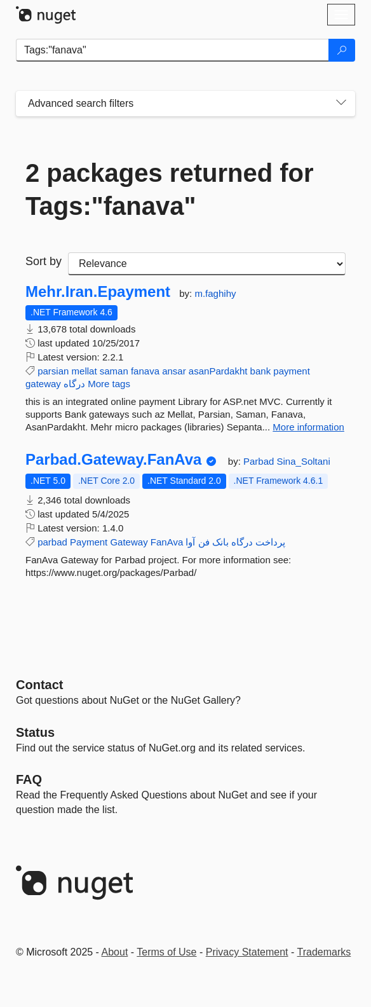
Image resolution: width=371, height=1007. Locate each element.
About (115, 952)
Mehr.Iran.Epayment (97, 292)
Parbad (260, 461)
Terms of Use (166, 952)
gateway (43, 383)
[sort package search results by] (207, 263)
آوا (190, 542)
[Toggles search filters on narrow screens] (341, 103)
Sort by (43, 261)
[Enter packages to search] (172, 50)
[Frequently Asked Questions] (29, 779)
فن (204, 542)
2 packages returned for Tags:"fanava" (169, 189)
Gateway (128, 542)
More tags (109, 383)
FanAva (167, 542)
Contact (39, 685)
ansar (174, 371)
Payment (88, 542)
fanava (145, 371)
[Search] (341, 50)
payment (291, 371)
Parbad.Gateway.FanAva (113, 460)
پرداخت (270, 542)
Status (35, 732)
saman (114, 371)
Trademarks (324, 952)
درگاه (74, 383)
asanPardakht (218, 371)
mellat (84, 371)
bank (260, 371)
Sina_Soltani (303, 461)
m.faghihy (215, 293)
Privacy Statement (247, 952)
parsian (53, 371)
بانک (220, 542)
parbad (52, 542)
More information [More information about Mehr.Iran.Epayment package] (308, 426)
